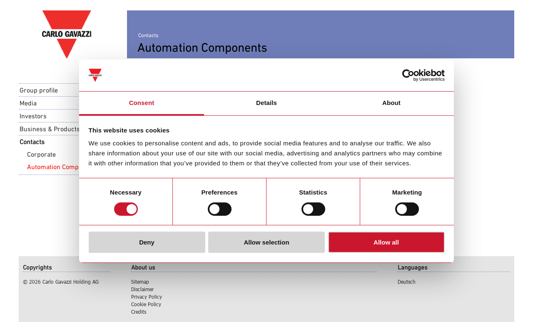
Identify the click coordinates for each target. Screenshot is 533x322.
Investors (33, 116)
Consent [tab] (141, 102)
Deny (146, 242)
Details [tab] (266, 102)
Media (28, 103)
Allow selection (266, 242)
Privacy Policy (146, 296)
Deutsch (407, 281)
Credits (138, 311)
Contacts (32, 141)
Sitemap (140, 281)
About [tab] (391, 102)
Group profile (39, 90)
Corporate (41, 154)
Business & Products (50, 128)
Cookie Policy (146, 304)
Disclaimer (142, 289)
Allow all (386, 242)
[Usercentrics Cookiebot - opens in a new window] (408, 75)
